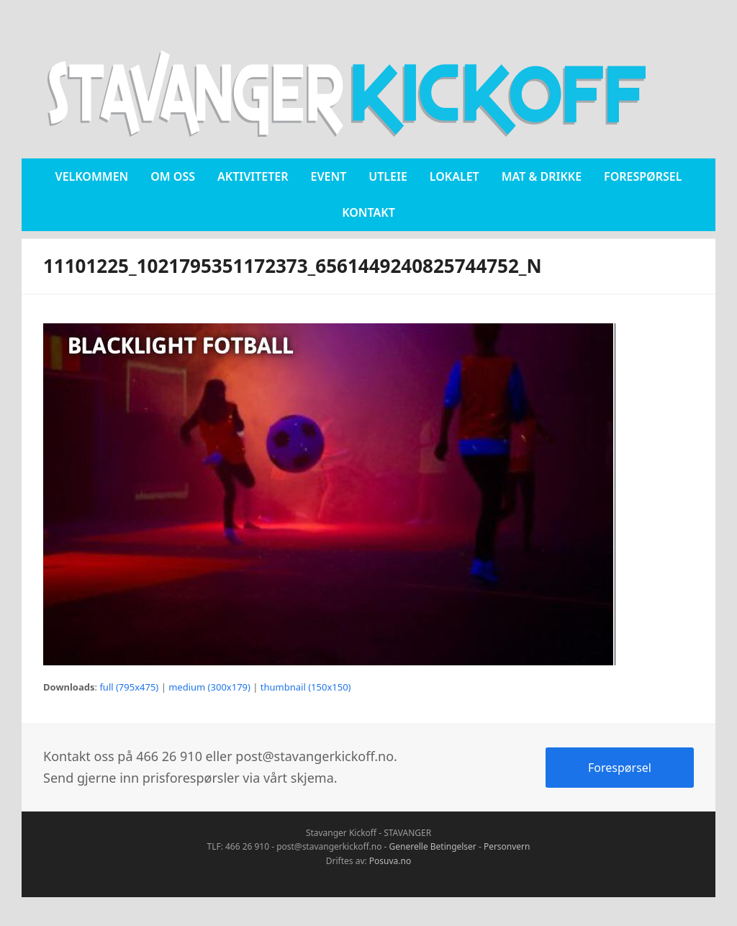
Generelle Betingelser (432, 846)
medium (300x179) (209, 686)
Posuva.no (390, 861)
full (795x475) (128, 686)
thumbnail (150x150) (306, 686)
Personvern (507, 846)
